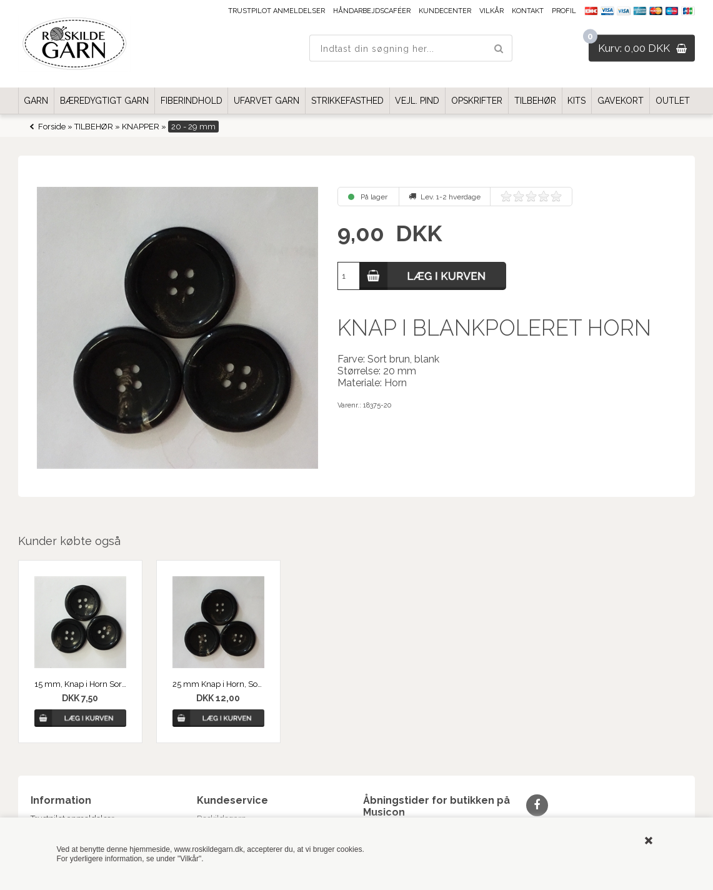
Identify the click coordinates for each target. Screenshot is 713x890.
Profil (564, 11)
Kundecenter (445, 11)
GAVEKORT (620, 101)
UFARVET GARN (266, 101)
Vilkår (491, 11)
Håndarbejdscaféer (372, 11)
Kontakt (528, 11)
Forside (52, 126)
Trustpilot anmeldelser (276, 11)
